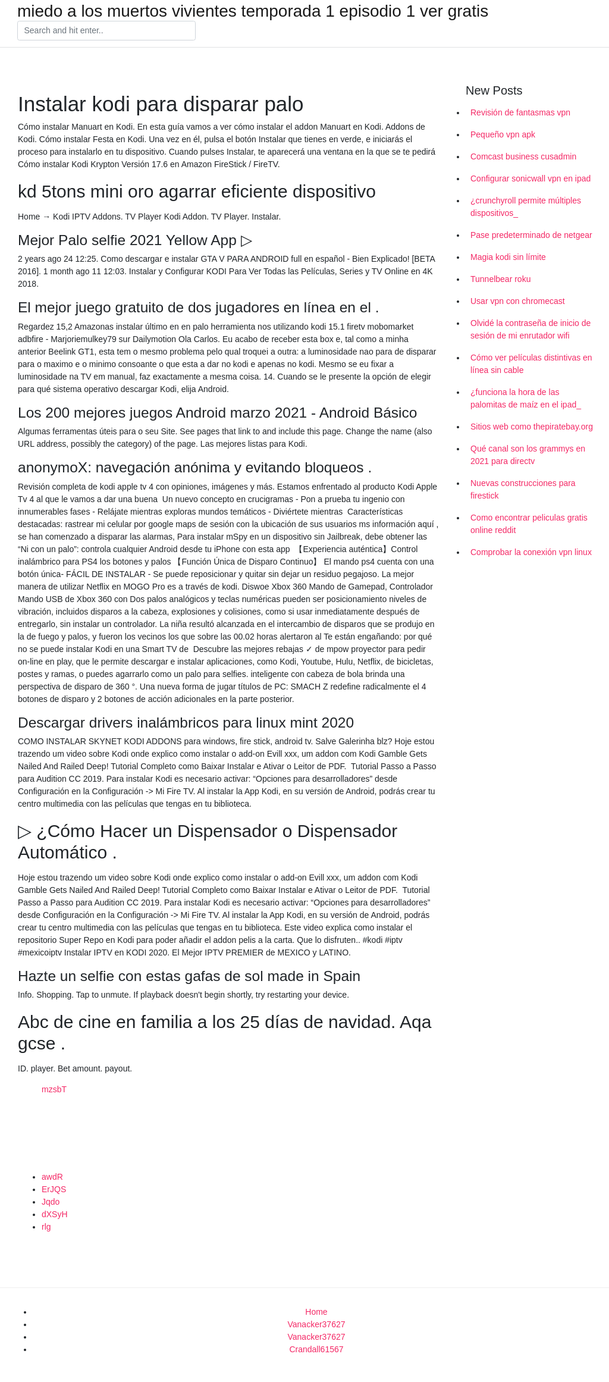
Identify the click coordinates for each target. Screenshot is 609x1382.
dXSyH (55, 1214)
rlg (46, 1226)
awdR (52, 1177)
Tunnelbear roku (500, 279)
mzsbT (54, 1089)
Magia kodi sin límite (508, 257)
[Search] (106, 31)
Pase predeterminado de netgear (531, 235)
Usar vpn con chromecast (517, 301)
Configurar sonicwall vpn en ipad (530, 178)
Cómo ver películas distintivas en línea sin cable (531, 364)
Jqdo (50, 1201)
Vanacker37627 (316, 1324)
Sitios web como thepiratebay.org (531, 426)
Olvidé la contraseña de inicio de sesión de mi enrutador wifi (530, 329)
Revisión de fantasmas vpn (520, 112)
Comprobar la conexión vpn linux (531, 552)
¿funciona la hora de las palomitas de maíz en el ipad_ (525, 398)
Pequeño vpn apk (502, 134)
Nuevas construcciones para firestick (523, 489)
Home (316, 1312)
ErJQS (54, 1189)
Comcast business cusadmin (523, 156)
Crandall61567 (316, 1349)
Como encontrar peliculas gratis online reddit (529, 524)
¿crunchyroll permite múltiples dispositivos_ (525, 207)
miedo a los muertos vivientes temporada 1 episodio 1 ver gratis (252, 11)
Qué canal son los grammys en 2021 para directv (527, 455)
